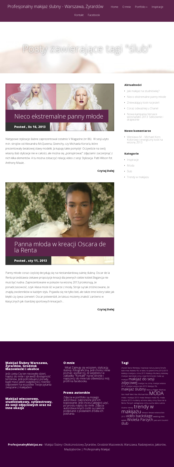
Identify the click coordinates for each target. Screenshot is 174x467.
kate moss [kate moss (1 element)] (125, 370)
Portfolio (141, 7)
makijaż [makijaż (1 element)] (124, 379)
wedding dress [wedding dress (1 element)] (158, 416)
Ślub (129, 171)
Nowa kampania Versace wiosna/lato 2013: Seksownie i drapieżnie (145, 116)
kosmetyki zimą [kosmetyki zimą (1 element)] (135, 376)
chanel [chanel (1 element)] (124, 368)
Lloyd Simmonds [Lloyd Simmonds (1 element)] (149, 376)
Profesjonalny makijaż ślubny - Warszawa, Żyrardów (55, 6)
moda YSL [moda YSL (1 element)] (155, 397)
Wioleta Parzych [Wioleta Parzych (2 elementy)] (140, 419)
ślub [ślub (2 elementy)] (124, 423)
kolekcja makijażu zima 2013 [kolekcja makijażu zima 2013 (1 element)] (133, 373)
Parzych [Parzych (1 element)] (130, 403)
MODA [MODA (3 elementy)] (156, 393)
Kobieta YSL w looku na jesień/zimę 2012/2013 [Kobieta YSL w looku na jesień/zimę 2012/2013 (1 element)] (149, 370)
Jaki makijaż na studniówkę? (143, 91)
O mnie (126, 7)
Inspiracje (157, 7)
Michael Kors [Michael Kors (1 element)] (143, 394)
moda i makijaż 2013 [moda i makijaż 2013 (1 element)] (130, 397)
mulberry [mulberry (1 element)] (136, 400)
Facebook (94, 15)
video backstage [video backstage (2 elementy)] (139, 415)
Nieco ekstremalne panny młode (58, 116)
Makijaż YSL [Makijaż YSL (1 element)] (152, 386)
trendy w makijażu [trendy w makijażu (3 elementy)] (137, 409)
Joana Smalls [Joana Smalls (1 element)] (160, 368)
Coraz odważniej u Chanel (142, 108)
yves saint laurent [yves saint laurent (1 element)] (161, 420)
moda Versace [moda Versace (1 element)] (145, 397)
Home (114, 7)
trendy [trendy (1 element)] (130, 407)
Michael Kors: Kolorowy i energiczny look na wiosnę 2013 (145, 139)
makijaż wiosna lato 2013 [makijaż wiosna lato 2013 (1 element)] (136, 386)
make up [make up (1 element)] (160, 376)
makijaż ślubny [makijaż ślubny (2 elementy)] (133, 389)
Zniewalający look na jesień (143, 102)
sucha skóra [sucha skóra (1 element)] (154, 403)
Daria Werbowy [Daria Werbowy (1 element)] (134, 368)
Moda (130, 165)
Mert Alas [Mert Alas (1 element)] (133, 394)
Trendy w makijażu (138, 177)
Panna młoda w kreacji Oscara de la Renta (60, 247)
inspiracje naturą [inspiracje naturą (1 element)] (148, 368)
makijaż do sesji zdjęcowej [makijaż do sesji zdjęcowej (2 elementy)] (137, 380)
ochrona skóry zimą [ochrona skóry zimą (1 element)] (149, 400)
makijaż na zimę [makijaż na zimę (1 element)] (145, 383)
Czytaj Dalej (105, 170)
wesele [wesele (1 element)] (123, 420)
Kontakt (79, 15)
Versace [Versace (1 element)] (145, 412)
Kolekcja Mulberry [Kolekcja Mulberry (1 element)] (153, 373)
